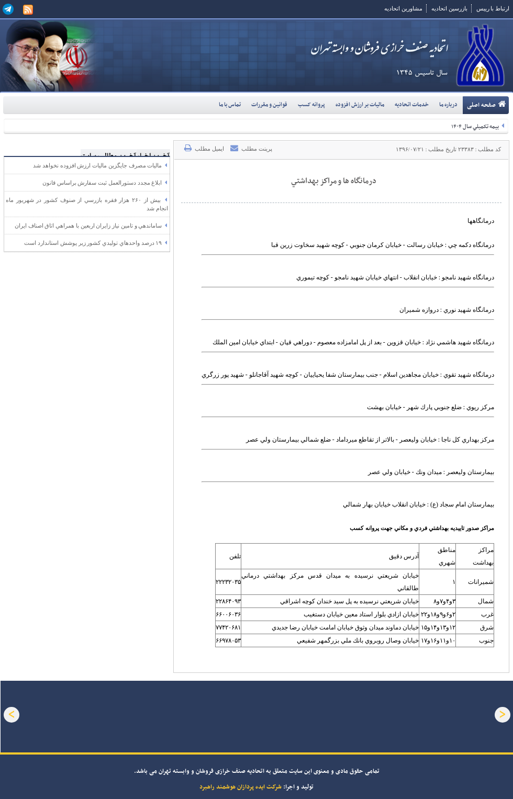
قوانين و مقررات (269, 105)
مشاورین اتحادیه (403, 8)
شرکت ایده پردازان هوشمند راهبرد (240, 787)
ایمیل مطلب (204, 148)
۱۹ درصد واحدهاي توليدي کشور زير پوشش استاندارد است (96, 243)
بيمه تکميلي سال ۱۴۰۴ (477, 127)
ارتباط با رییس (493, 8)
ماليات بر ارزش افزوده (360, 105)
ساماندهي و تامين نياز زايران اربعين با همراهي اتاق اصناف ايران (91, 225)
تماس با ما (230, 105)
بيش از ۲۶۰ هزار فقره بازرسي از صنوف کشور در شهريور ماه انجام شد (87, 204)
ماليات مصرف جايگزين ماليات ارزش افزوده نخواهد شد (100, 165)
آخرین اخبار (149, 147)
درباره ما (448, 105)
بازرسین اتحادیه (449, 8)
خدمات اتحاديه (412, 105)
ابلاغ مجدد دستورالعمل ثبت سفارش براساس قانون (105, 182)
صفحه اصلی (486, 103)
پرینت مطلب (251, 148)
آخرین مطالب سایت (102, 147)
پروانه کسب (311, 105)
